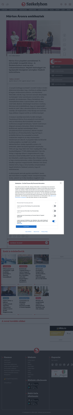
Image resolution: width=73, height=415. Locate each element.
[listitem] (36, 203)
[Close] (61, 183)
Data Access (36, 231)
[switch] (54, 206)
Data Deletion (28, 231)
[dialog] (36, 207)
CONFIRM (26, 226)
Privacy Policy (44, 231)
